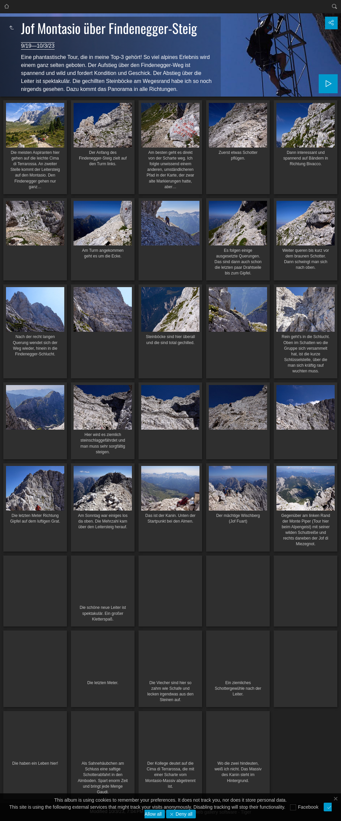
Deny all (183, 814)
